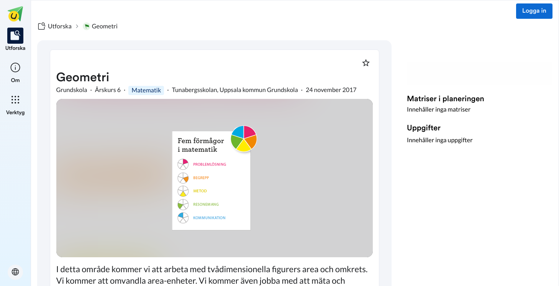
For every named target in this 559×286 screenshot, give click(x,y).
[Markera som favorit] (366, 63)
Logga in (534, 11)
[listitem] (15, 40)
